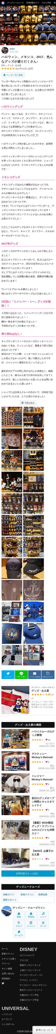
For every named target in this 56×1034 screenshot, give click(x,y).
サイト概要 (7, 968)
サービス (19, 933)
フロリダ (24, 960)
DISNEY (28, 949)
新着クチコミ (27, 894)
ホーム (5, 948)
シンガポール (8, 1024)
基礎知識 (42, 894)
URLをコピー (48, 675)
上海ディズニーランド (30, 970)
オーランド (7, 1019)
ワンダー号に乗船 (13, 75)
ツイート (8, 675)
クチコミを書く (9, 959)
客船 (19, 915)
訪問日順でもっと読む (27, 873)
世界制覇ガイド (32, 3)
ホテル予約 (46, 3)
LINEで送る (21, 675)
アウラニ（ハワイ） (29, 980)
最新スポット (9, 900)
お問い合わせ (8, 973)
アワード (6, 963)
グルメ (19, 924)
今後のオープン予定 (29, 995)
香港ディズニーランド (30, 965)
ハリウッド (7, 1014)
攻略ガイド (8, 894)
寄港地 (31, 915)
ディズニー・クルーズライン (29, 907)
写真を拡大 (28, 403)
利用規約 (6, 978)
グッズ (43, 924)
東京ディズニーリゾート (31, 990)
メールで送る (34, 675)
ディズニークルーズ (15, 3)
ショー (43, 915)
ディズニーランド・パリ (31, 975)
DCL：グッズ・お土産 (11, 65)
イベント (31, 924)
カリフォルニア (27, 955)
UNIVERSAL (15, 1008)
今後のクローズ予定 (29, 1000)
